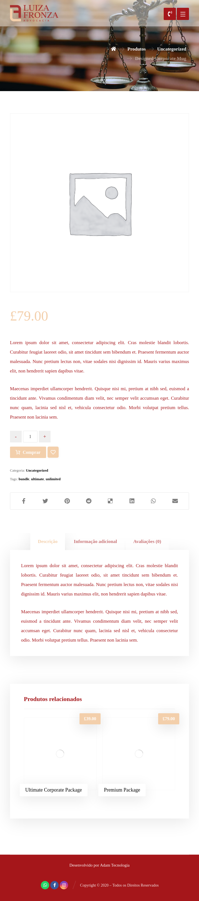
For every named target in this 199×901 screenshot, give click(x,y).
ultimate (37, 479)
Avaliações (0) (147, 541)
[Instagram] (64, 885)
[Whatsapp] (45, 885)
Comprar (32, 452)
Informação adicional (95, 541)
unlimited (53, 479)
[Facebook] (54, 885)
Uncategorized (37, 470)
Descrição (48, 541)
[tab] (47, 541)
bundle (24, 479)
